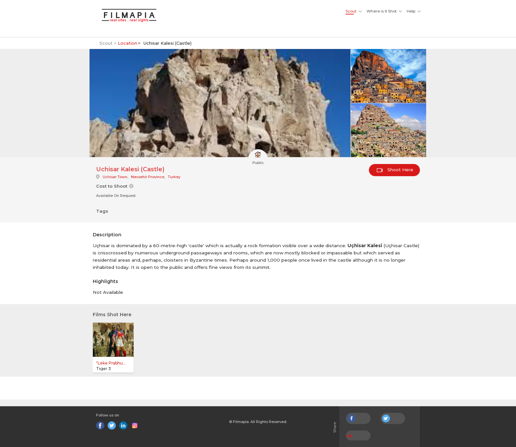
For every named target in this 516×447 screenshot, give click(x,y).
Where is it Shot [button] (382, 11)
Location (127, 43)
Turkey (174, 177)
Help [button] (411, 11)
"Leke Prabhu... (111, 363)
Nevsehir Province (147, 177)
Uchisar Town (115, 177)
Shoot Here (395, 169)
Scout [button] (351, 11)
